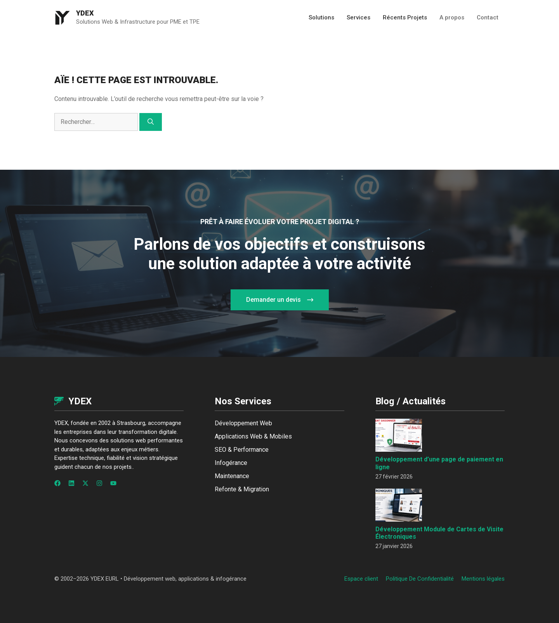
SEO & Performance (242, 449)
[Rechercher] (150, 122)
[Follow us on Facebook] (57, 483)
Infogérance (231, 462)
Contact (487, 17)
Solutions (321, 17)
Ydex (85, 13)
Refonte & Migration (242, 489)
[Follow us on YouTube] (113, 483)
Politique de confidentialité (420, 578)
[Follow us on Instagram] (99, 483)
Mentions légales (483, 578)
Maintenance (232, 476)
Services (358, 17)
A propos (451, 17)
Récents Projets (405, 17)
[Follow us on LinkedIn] (71, 483)
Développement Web (243, 423)
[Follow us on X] (85, 483)
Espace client (361, 578)
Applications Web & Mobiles (253, 436)
